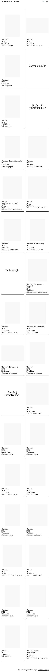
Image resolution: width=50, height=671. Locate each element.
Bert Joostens (6, 1)
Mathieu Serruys (43, 670)
